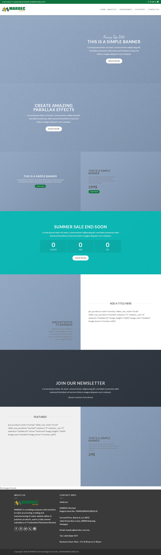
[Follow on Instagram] (150, 2)
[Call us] (155, 2)
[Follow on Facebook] (148, 2)
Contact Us (153, 9)
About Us (112, 9)
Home (103, 9)
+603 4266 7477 (70, 536)
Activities (140, 9)
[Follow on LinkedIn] (158, 2)
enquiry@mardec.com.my (78, 530)
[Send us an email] (153, 2)
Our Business (126, 9)
